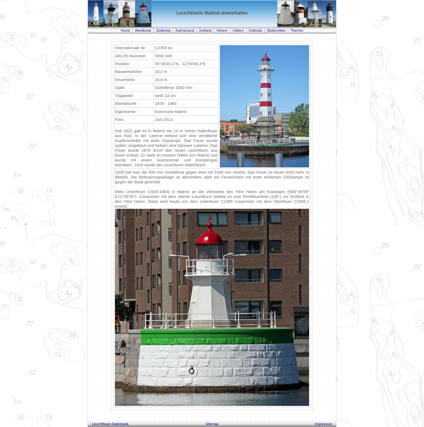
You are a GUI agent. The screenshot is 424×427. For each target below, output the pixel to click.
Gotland (205, 30)
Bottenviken (276, 30)
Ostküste (255, 30)
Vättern (238, 30)
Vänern (222, 30)
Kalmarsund (184, 30)
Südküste (163, 30)
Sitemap (212, 424)
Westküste (143, 30)
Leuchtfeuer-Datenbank (110, 424)
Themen (296, 30)
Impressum (323, 424)
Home (125, 30)
